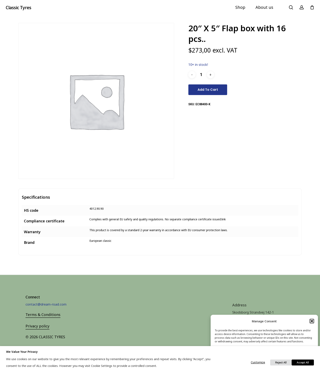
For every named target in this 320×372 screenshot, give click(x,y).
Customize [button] (258, 362)
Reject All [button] (281, 362)
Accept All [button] (303, 362)
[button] (312, 321)
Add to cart (208, 89)
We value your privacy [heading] (22, 352)
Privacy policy (37, 332)
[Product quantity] (201, 74)
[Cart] (312, 7)
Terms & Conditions (43, 321)
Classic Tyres (18, 7)
